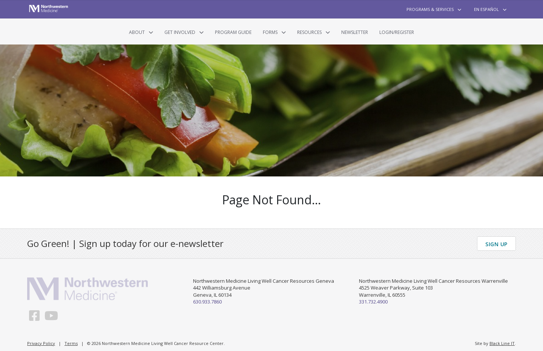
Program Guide (233, 32)
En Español (486, 9)
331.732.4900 (373, 301)
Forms (270, 32)
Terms (71, 343)
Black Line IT (502, 343)
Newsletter (354, 32)
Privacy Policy (41, 343)
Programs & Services (430, 9)
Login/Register (396, 32)
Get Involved (179, 32)
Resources (309, 32)
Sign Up (496, 244)
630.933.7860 (207, 301)
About (137, 32)
